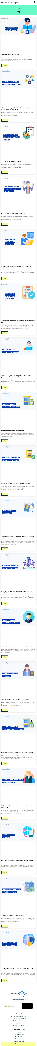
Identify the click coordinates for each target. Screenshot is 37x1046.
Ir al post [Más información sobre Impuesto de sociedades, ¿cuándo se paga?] (5, 926)
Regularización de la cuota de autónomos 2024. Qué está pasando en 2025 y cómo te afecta (16, 376)
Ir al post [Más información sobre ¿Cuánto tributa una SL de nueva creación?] (5, 440)
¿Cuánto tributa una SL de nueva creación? (12, 430)
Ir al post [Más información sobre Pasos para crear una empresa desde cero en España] (5, 710)
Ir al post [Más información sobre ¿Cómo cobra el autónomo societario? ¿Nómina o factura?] (5, 494)
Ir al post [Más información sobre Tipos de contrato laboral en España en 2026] (5, 172)
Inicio (17, 8)
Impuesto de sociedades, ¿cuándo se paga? (12, 915)
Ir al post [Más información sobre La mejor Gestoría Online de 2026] (5, 65)
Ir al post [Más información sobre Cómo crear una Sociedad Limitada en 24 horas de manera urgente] (5, 872)
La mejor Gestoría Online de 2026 (10, 54)
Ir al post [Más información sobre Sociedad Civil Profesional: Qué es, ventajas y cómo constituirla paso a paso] (5, 818)
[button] (34, 2)
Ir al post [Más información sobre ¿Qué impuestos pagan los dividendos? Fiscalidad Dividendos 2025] (5, 548)
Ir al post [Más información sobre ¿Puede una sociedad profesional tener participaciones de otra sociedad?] (5, 603)
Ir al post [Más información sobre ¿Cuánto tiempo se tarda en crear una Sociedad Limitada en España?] (5, 980)
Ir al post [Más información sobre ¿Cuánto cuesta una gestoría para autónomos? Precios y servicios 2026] (5, 278)
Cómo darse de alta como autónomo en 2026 (13, 213)
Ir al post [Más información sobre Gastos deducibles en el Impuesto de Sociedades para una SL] (5, 763)
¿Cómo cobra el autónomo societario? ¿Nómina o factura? (16, 483)
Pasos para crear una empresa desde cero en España (15, 699)
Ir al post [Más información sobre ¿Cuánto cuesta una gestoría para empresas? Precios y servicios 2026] (5, 332)
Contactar (18, 1044)
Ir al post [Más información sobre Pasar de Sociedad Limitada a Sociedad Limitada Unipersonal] (5, 656)
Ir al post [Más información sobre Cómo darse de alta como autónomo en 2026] (5, 224)
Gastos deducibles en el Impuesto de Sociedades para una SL (17, 752)
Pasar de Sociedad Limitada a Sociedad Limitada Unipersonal (17, 646)
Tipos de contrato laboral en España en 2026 (13, 161)
